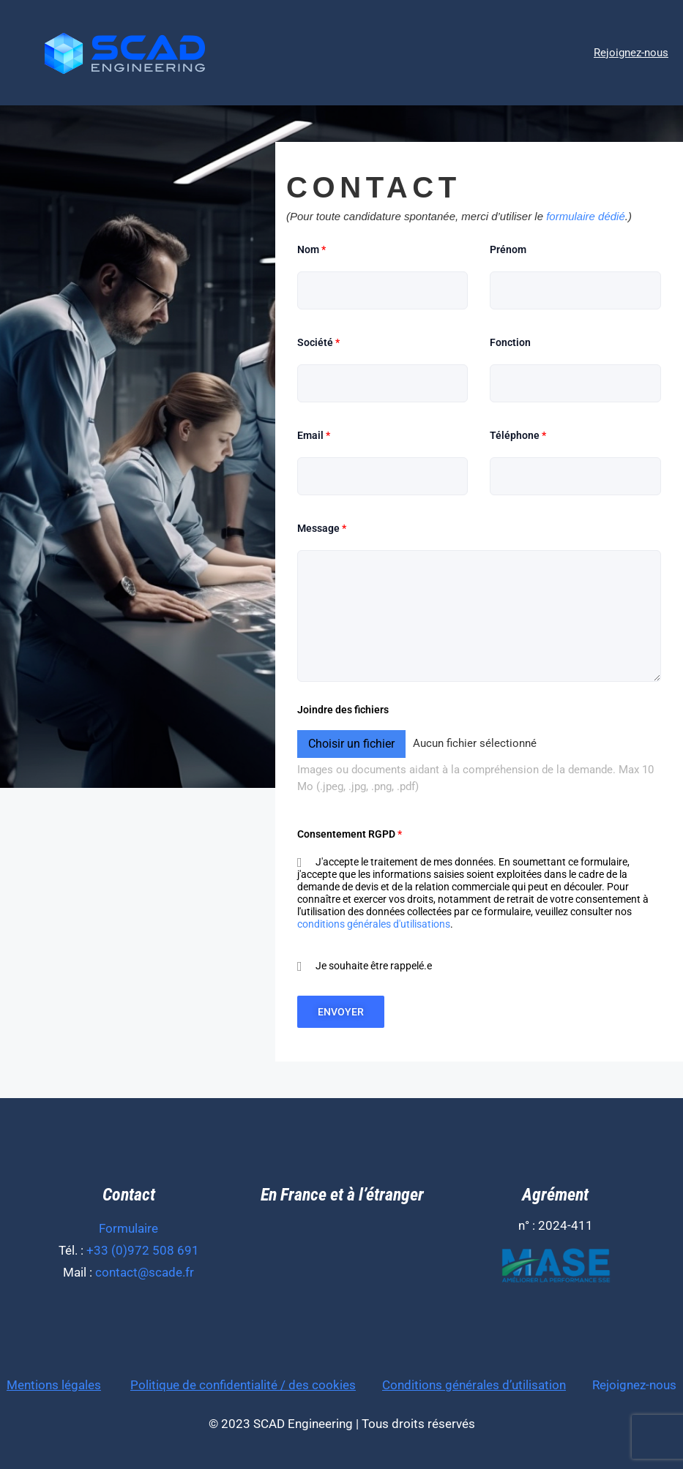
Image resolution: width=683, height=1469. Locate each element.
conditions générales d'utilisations (373, 924)
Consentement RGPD (349, 834)
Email (313, 435)
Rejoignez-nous (634, 1385)
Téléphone (518, 435)
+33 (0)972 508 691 (142, 1250)
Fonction (510, 342)
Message (321, 528)
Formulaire (128, 1228)
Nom (311, 249)
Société (318, 342)
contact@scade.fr (144, 1272)
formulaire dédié (585, 216)
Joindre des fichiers (343, 709)
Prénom (508, 249)
